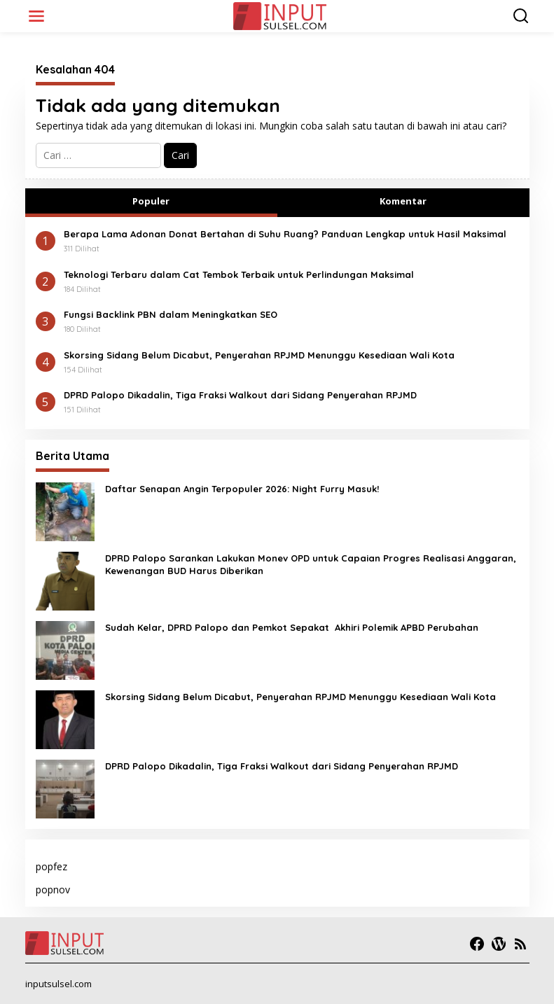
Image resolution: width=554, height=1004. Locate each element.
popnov (53, 889)
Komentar (403, 201)
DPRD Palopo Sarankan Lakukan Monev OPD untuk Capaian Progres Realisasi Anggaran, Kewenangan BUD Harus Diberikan (310, 564)
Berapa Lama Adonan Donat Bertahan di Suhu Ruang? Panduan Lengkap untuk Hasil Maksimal (285, 233)
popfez (51, 866)
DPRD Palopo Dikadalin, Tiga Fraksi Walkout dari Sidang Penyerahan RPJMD (240, 394)
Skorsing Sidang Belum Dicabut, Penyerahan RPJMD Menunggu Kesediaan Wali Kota (259, 355)
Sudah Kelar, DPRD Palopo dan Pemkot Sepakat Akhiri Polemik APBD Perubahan (291, 627)
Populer (150, 201)
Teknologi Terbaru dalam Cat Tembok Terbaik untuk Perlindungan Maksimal (239, 274)
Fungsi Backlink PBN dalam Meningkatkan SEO (170, 314)
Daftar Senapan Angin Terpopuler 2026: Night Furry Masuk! (242, 488)
